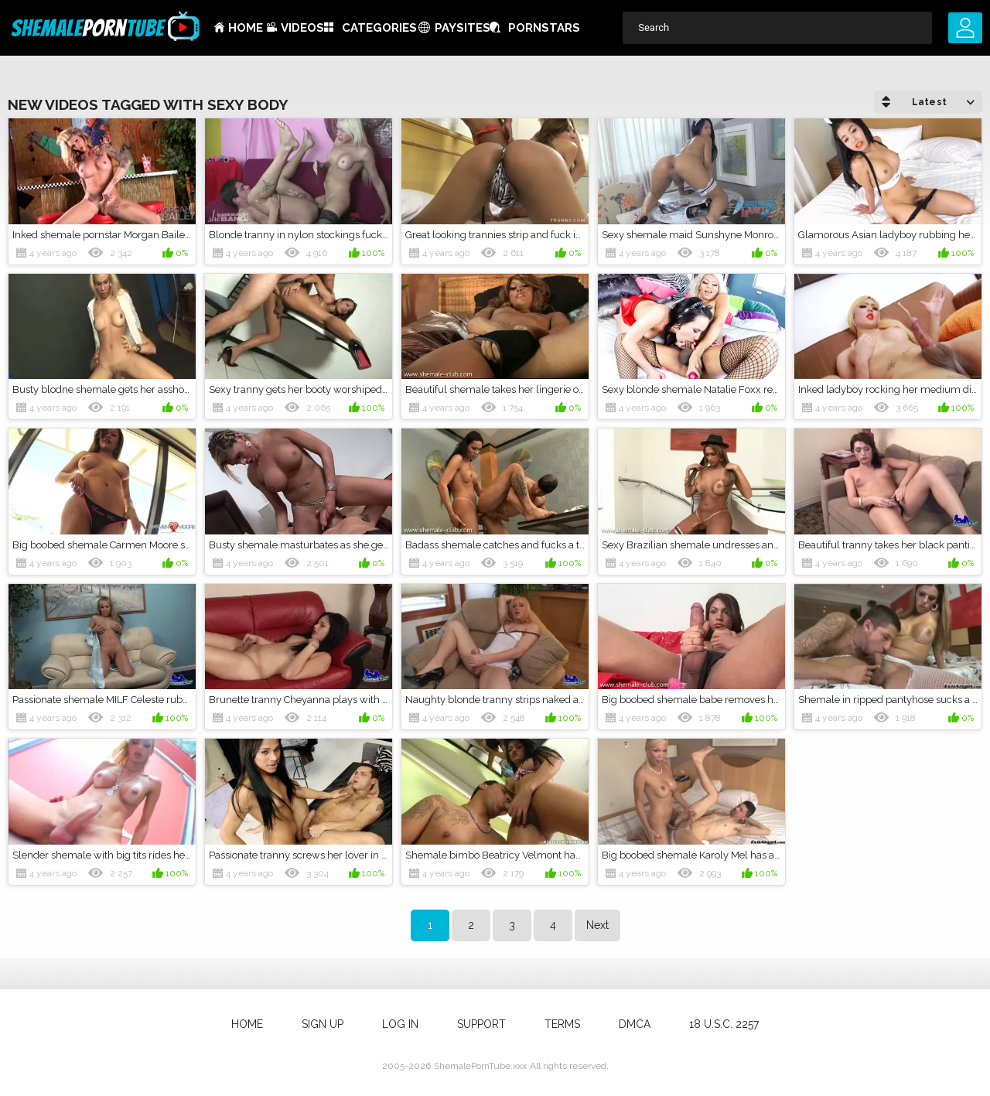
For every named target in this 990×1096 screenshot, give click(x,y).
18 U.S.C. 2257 (724, 1024)
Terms (562, 1024)
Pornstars (544, 28)
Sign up (322, 1024)
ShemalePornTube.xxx (480, 1065)
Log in (400, 1024)
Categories (379, 28)
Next (597, 925)
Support (481, 1024)
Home (245, 28)
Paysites (462, 28)
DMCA (634, 1024)
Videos (302, 28)
